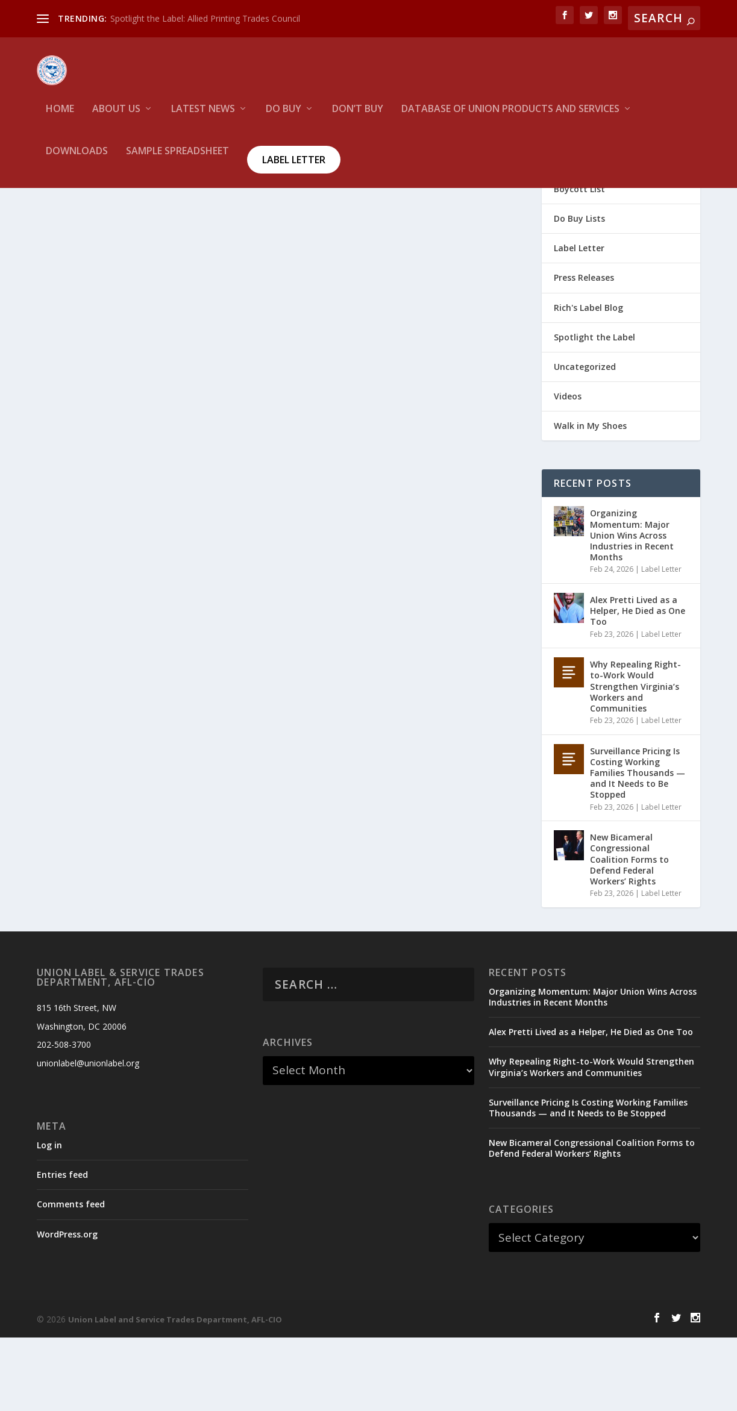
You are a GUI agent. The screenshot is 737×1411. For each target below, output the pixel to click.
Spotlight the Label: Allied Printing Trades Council (205, 18)
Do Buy (283, 118)
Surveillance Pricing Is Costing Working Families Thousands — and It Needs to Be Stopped (637, 846)
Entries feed (62, 1248)
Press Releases (584, 351)
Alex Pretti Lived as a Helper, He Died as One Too (637, 684)
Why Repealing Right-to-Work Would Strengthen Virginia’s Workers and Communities (635, 759)
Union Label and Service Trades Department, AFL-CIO (175, 1393)
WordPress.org (67, 1307)
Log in (49, 1218)
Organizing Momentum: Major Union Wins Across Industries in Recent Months (632, 608)
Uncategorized (585, 440)
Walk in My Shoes (590, 499)
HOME (60, 118)
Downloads (77, 160)
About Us (116, 118)
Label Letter (293, 168)
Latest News (203, 118)
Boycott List (579, 262)
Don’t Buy (357, 118)
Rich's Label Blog (588, 381)
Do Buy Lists (579, 292)
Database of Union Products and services (510, 118)
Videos (568, 469)
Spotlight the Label (594, 410)
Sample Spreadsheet (177, 160)
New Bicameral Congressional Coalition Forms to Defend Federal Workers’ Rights (629, 932)
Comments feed (71, 1277)
